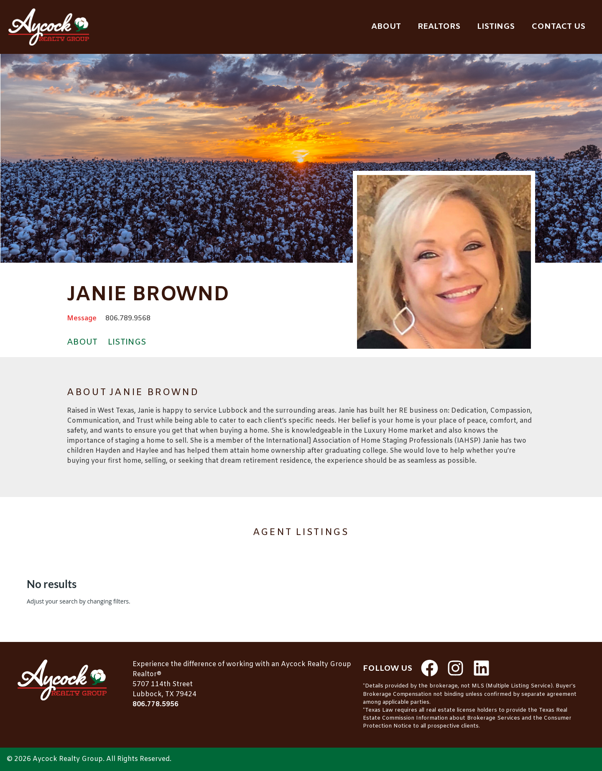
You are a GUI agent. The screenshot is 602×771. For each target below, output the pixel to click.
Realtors (439, 26)
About (386, 26)
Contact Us (558, 26)
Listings (496, 26)
